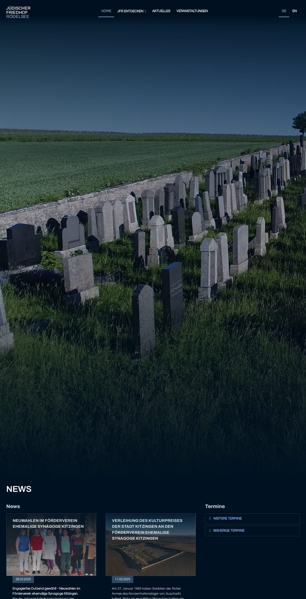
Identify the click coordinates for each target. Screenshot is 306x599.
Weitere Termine (225, 518)
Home (106, 11)
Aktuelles (161, 11)
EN (294, 11)
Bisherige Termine (226, 530)
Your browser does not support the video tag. (153, 239)
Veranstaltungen (192, 11)
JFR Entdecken (130, 11)
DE (284, 11)
